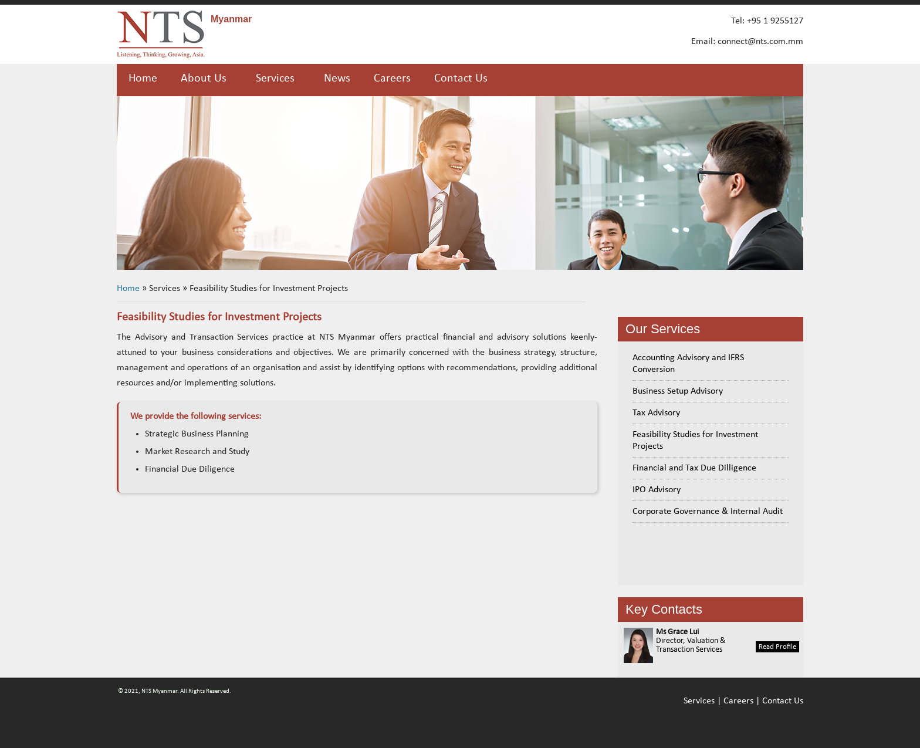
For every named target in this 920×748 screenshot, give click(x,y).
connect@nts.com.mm (760, 41)
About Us (203, 78)
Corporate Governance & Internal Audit (707, 511)
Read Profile (777, 647)
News (337, 78)
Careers (392, 78)
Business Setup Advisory (677, 391)
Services (699, 701)
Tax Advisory (656, 413)
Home (142, 78)
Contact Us (461, 78)
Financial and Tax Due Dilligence (694, 468)
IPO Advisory (656, 490)
